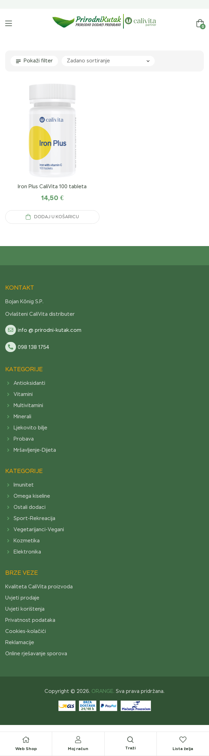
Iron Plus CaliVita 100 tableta (52, 186)
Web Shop (26, 748)
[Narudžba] (108, 61)
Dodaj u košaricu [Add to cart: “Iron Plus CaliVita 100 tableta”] (56, 216)
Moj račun (78, 748)
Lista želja (182, 748)
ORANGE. (102, 691)
